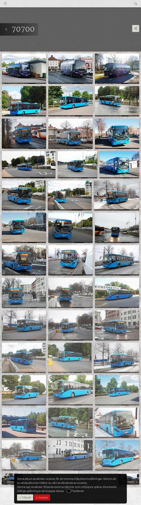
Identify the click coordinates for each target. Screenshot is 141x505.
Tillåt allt (26, 497)
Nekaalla (43, 497)
